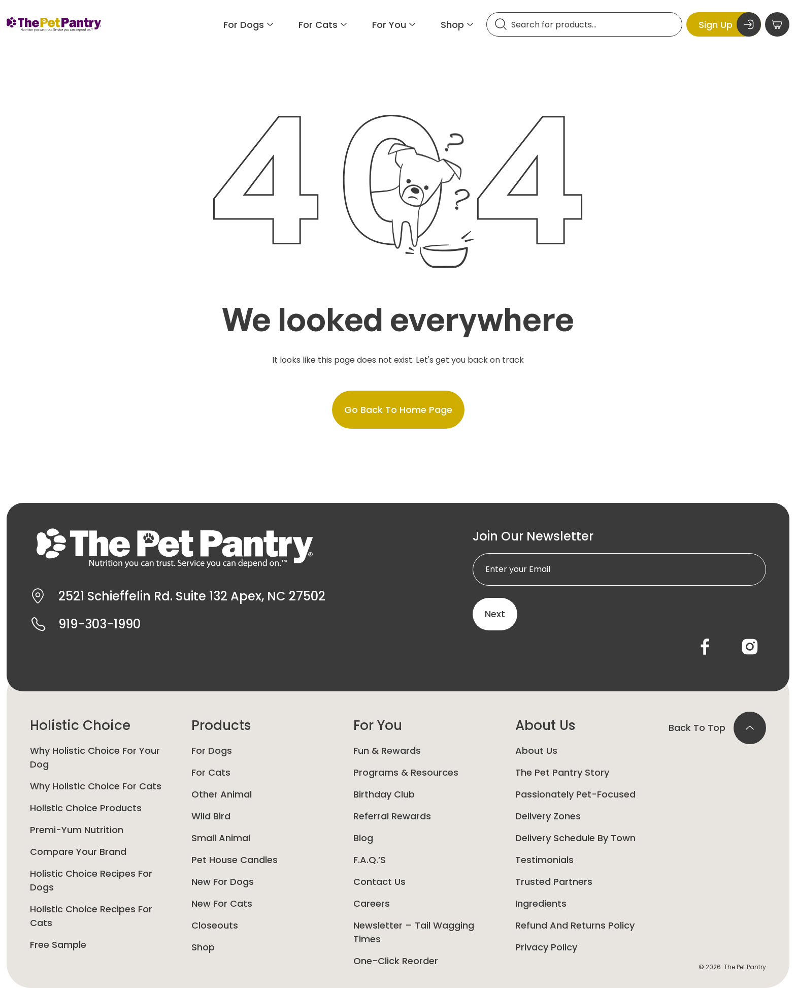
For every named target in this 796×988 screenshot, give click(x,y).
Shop (203, 947)
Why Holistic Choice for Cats (95, 786)
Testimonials (544, 859)
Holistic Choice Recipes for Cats (91, 916)
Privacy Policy (546, 947)
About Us (545, 725)
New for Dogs (222, 881)
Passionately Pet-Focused (575, 794)
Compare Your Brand (78, 851)
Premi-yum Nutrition (76, 829)
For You (377, 725)
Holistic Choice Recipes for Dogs (91, 880)
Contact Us (379, 881)
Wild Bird (210, 816)
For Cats (210, 772)
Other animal (221, 794)
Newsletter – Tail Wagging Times (413, 932)
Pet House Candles (234, 859)
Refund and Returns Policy (575, 925)
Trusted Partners (553, 881)
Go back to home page (398, 409)
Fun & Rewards (387, 750)
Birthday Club (384, 794)
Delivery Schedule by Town (575, 838)
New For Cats (221, 903)
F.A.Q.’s (369, 859)
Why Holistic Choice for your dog (95, 757)
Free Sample (58, 944)
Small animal (220, 838)
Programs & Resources (405, 772)
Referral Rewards (392, 816)
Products (221, 725)
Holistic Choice (80, 725)
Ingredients (541, 903)
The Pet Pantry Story (562, 772)
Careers (371, 903)
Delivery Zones (548, 816)
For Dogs (211, 750)
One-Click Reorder (395, 960)
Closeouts (214, 925)
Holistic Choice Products (86, 808)
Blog (363, 838)
